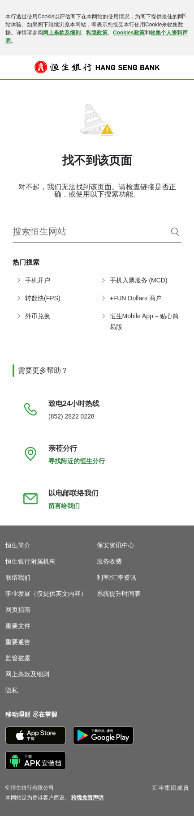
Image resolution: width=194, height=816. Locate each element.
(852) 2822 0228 (71, 416)
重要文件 (17, 625)
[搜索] (175, 232)
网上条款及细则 (62, 33)
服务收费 (109, 561)
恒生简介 (17, 545)
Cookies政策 (129, 33)
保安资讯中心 (115, 545)
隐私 (11, 690)
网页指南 (17, 609)
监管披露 (17, 658)
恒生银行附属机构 (30, 561)
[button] (11, 67)
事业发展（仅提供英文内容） (46, 593)
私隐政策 (97, 33)
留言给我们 (64, 505)
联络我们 (17, 577)
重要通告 (17, 641)
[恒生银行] (97, 67)
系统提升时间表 (119, 593)
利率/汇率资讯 (116, 577)
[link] (87, 798)
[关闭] (184, 15)
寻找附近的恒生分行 (76, 461)
